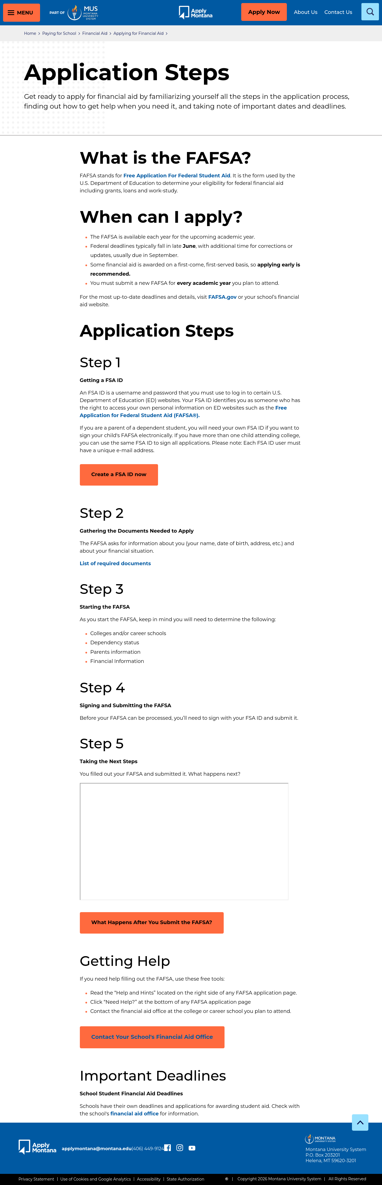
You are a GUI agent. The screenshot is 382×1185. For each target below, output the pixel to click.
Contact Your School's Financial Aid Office (153, 1036)
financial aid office (134, 1113)
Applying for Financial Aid (139, 33)
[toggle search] (370, 11)
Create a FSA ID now (121, 474)
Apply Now (264, 12)
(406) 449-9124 (86, 1152)
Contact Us (338, 12)
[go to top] (360, 1122)
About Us (305, 12)
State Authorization (185, 1179)
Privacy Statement (36, 1179)
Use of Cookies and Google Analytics (95, 1179)
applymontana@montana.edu (105, 1145)
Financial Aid (94, 33)
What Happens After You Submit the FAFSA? (157, 922)
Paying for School (59, 33)
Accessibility (149, 1179)
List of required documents (115, 563)
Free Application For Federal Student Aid (177, 176)
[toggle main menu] (21, 13)
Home (30, 33)
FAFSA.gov (222, 297)
